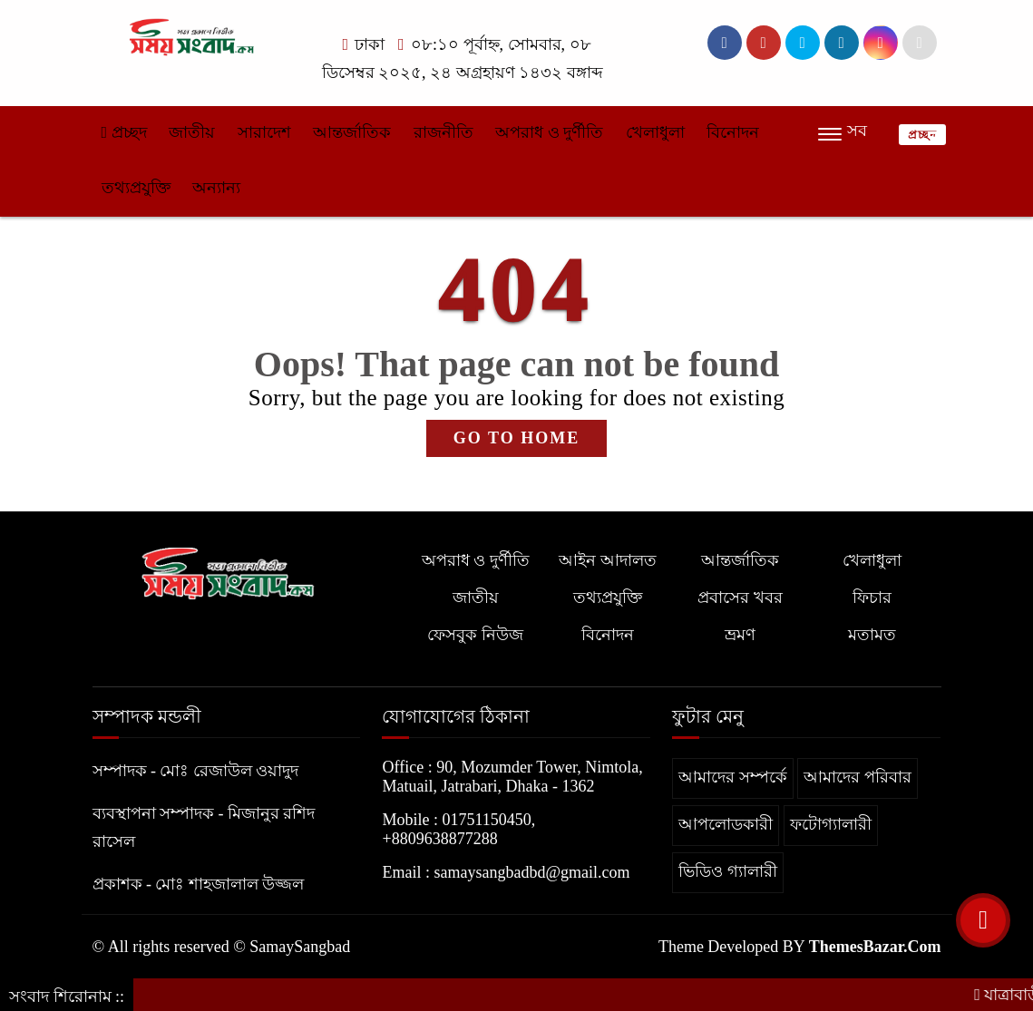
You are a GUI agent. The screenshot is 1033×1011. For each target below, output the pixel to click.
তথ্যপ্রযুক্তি (136, 188)
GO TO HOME (516, 438)
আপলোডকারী (725, 824)
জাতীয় (192, 132)
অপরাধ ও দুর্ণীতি (549, 132)
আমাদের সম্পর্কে (732, 777)
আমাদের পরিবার (857, 777)
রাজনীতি (443, 132)
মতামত (872, 635)
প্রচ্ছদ (124, 132)
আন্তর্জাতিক (352, 132)
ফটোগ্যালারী (831, 824)
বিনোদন (733, 132)
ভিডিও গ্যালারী (727, 871)
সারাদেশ (264, 132)
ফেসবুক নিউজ (475, 635)
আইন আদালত (608, 560)
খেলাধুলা (655, 132)
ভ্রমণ (740, 635)
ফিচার (872, 597)
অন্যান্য (216, 188)
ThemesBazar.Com (875, 947)
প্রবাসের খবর (740, 597)
